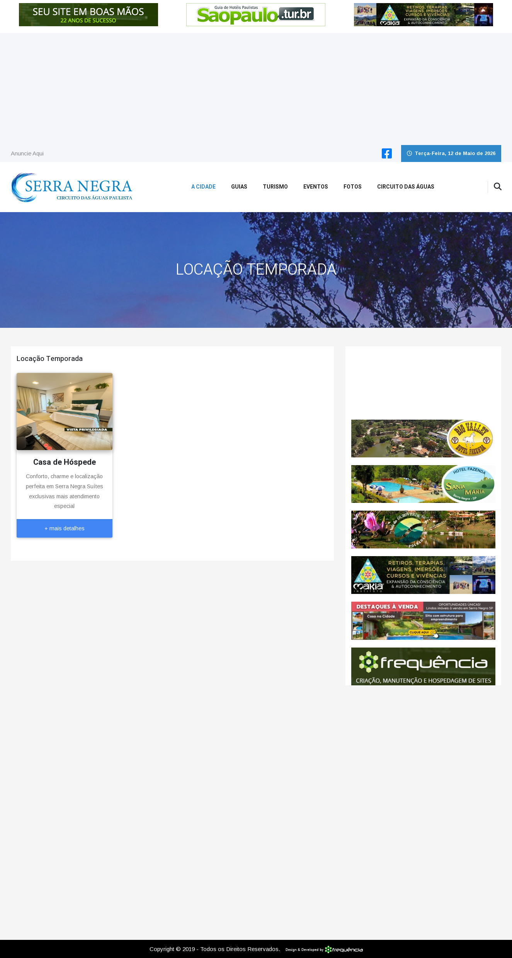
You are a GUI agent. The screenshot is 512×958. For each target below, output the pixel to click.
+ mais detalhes (64, 528)
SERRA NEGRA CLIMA (423, 383)
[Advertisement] (256, 87)
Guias (239, 187)
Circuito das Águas (405, 187)
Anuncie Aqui (27, 153)
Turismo (275, 187)
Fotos (353, 187)
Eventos (315, 187)
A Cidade (203, 187)
